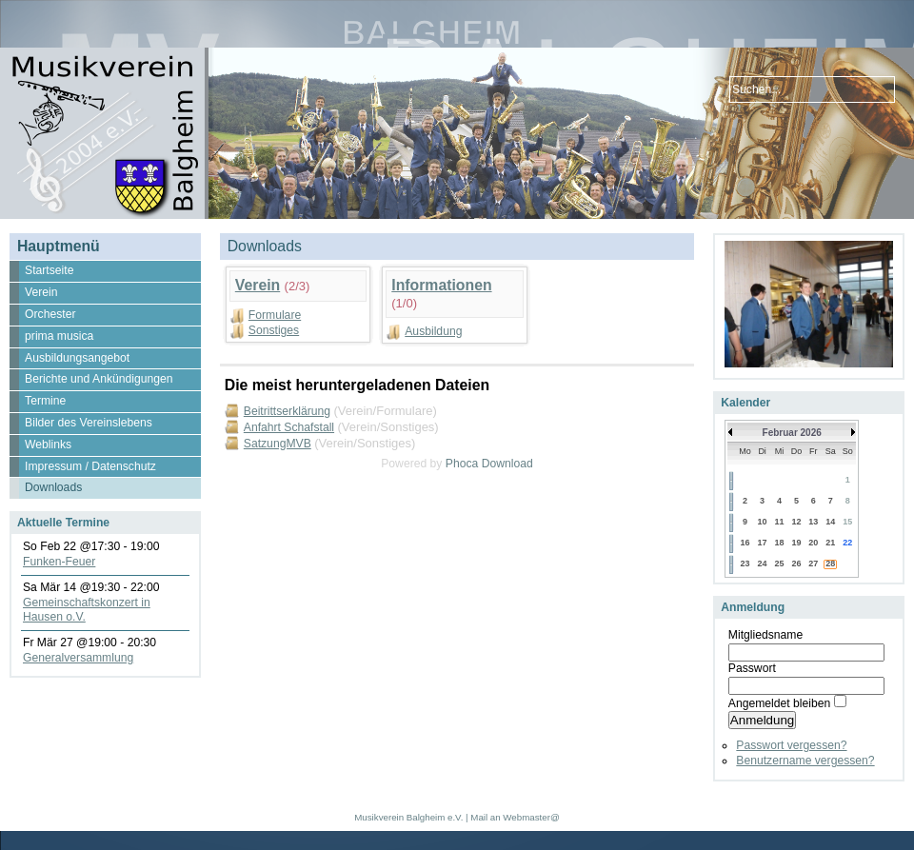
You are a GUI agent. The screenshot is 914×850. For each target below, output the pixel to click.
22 (847, 542)
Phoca (462, 463)
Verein (257, 285)
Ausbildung (433, 331)
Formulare (274, 315)
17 (762, 542)
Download (507, 463)
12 (796, 521)
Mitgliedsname (765, 635)
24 (762, 563)
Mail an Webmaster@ (514, 817)
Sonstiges (273, 330)
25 (780, 563)
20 (813, 542)
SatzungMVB (277, 443)
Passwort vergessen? (791, 745)
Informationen (441, 285)
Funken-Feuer (59, 561)
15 (847, 521)
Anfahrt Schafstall (289, 427)
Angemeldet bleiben (779, 703)
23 (744, 563)
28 (830, 563)
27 (813, 563)
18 (780, 542)
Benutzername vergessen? (805, 760)
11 (780, 521)
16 (744, 542)
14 (830, 521)
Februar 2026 (792, 432)
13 (813, 521)
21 (830, 542)
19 (796, 542)
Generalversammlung (78, 657)
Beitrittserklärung (287, 411)
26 (796, 563)
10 (762, 521)
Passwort (752, 668)
